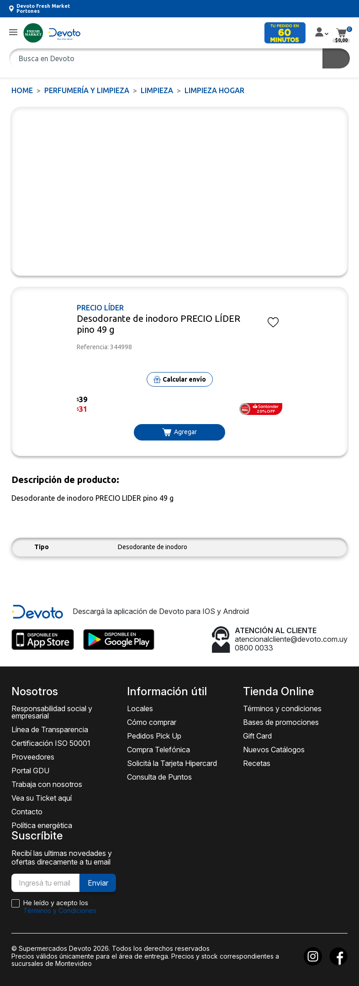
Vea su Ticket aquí (41, 798)
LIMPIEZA (157, 90)
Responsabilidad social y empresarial (51, 712)
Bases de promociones (281, 722)
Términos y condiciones (282, 708)
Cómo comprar (151, 722)
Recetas (256, 763)
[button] (13, 32)
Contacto (26, 811)
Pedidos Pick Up (154, 736)
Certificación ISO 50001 (50, 743)
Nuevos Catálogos (274, 749)
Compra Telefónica (158, 749)
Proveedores (32, 756)
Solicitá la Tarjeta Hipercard (172, 763)
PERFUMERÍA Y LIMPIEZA (86, 90)
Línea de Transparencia (49, 729)
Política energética (41, 825)
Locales (140, 708)
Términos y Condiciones (59, 910)
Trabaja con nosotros (46, 784)
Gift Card (257, 736)
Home (22, 90)
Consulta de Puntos (159, 777)
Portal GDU (30, 770)
